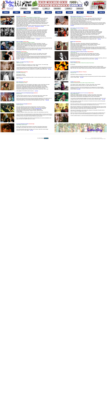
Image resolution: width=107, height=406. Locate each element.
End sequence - (37, 26)
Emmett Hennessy (38, 108)
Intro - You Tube (31, 26)
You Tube (42, 26)
